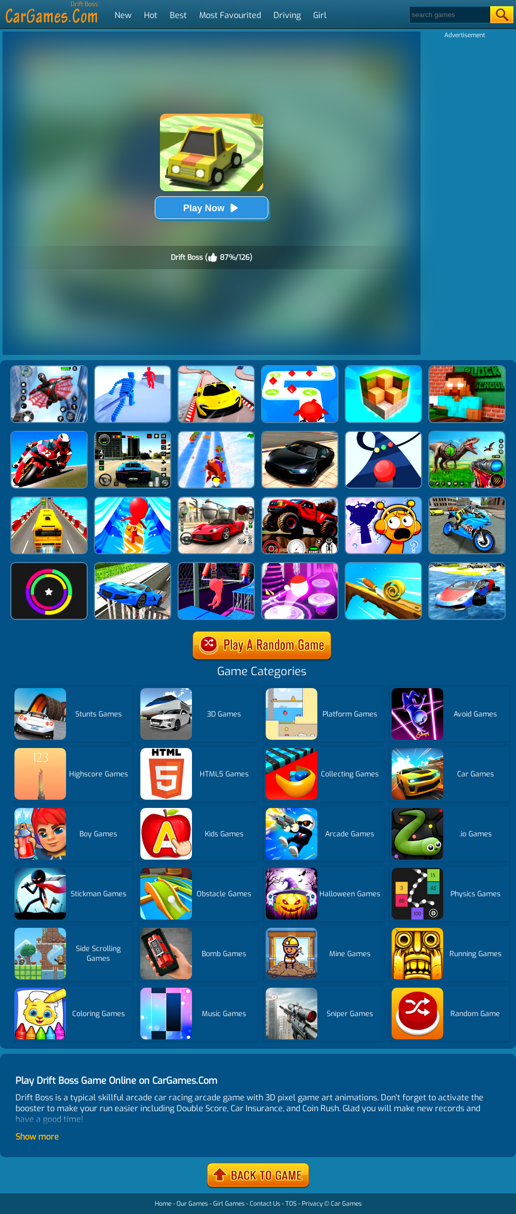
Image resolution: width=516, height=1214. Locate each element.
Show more (37, 1136)
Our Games (192, 1204)
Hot (150, 15)
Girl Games (229, 1204)
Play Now (211, 207)
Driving (287, 15)
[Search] (449, 14)
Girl (320, 15)
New (123, 15)
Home (163, 1204)
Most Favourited (230, 15)
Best (178, 15)
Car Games (346, 1204)
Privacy (312, 1204)
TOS (291, 1204)
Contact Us (265, 1204)
